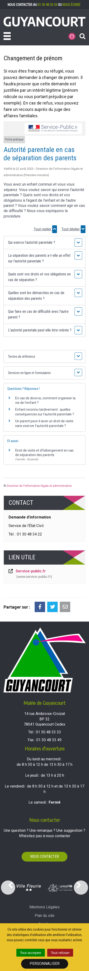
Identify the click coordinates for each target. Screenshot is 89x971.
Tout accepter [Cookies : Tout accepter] (30, 953)
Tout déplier (73, 229)
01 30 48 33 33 (47, 5)
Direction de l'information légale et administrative (39, 486)
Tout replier (45, 229)
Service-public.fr (30, 574)
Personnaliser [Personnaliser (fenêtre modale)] (45, 963)
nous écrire (71, 5)
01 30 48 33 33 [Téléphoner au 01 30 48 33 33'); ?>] (48, 732)
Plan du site (44, 915)
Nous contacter (44, 856)
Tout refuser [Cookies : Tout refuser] (60, 953)
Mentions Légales (44, 907)
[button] (44, 242)
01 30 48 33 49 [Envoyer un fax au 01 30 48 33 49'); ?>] (48, 740)
